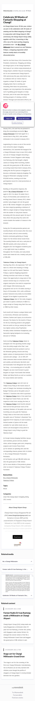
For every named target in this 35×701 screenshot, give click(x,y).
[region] (17, 114)
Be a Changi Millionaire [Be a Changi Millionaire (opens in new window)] (10, 478)
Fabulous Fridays (9, 299)
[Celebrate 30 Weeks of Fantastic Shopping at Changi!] (17, 584)
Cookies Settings (17, 123)
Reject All (9, 118)
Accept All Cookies (24, 118)
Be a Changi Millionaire (16, 191)
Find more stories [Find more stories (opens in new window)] (17, 698)
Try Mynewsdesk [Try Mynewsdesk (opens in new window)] (17, 692)
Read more (17, 537)
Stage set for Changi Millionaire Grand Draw (14, 655)
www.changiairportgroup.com (18, 515)
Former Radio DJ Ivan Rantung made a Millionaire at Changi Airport (17, 616)
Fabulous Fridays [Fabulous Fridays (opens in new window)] (8, 480)
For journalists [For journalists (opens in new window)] (17, 695)
